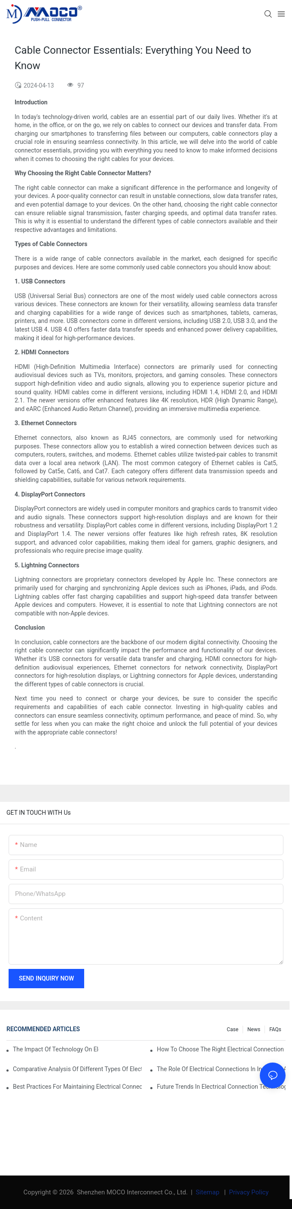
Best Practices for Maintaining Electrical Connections (77, 1086)
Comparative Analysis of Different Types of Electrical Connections (77, 1069)
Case (232, 1029)
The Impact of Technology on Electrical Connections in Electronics (56, 1049)
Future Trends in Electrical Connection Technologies (221, 1086)
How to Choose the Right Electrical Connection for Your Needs (221, 1049)
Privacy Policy (248, 1192)
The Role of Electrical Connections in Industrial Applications (221, 1069)
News (253, 1029)
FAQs (275, 1029)
